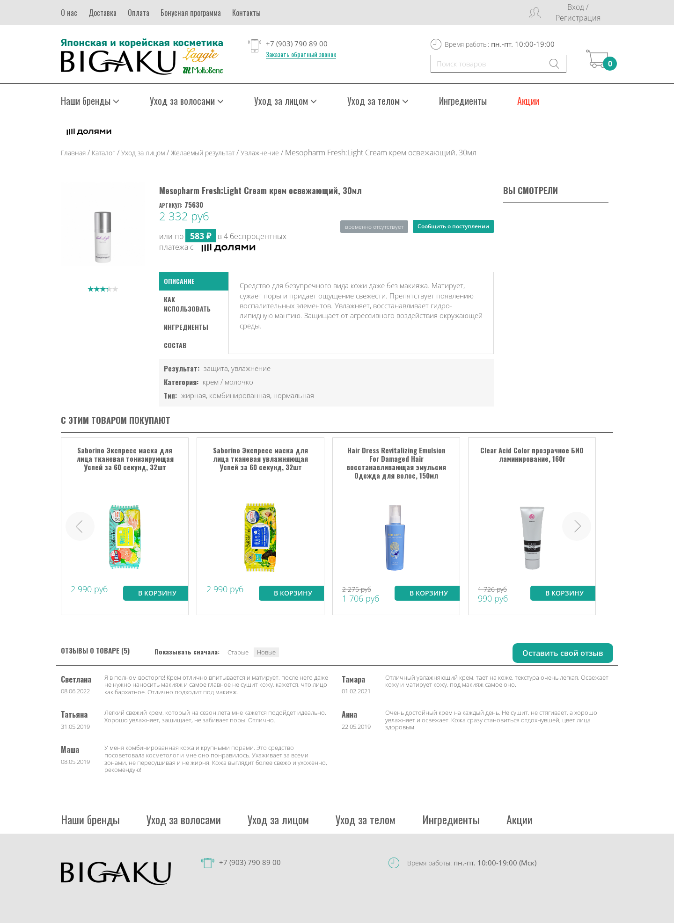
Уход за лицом (285, 101)
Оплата (138, 12)
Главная (73, 152)
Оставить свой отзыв (562, 652)
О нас (69, 12)
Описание (179, 281)
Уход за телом (378, 101)
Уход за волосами (187, 101)
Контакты (246, 12)
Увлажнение (260, 152)
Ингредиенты (463, 101)
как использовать (187, 303)
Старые (238, 651)
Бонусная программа (191, 12)
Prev (80, 525)
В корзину (157, 592)
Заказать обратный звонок (301, 54)
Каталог (103, 152)
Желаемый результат (202, 152)
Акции (528, 101)
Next (576, 525)
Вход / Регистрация (578, 12)
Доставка (102, 12)
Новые (266, 651)
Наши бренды (90, 101)
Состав (175, 345)
